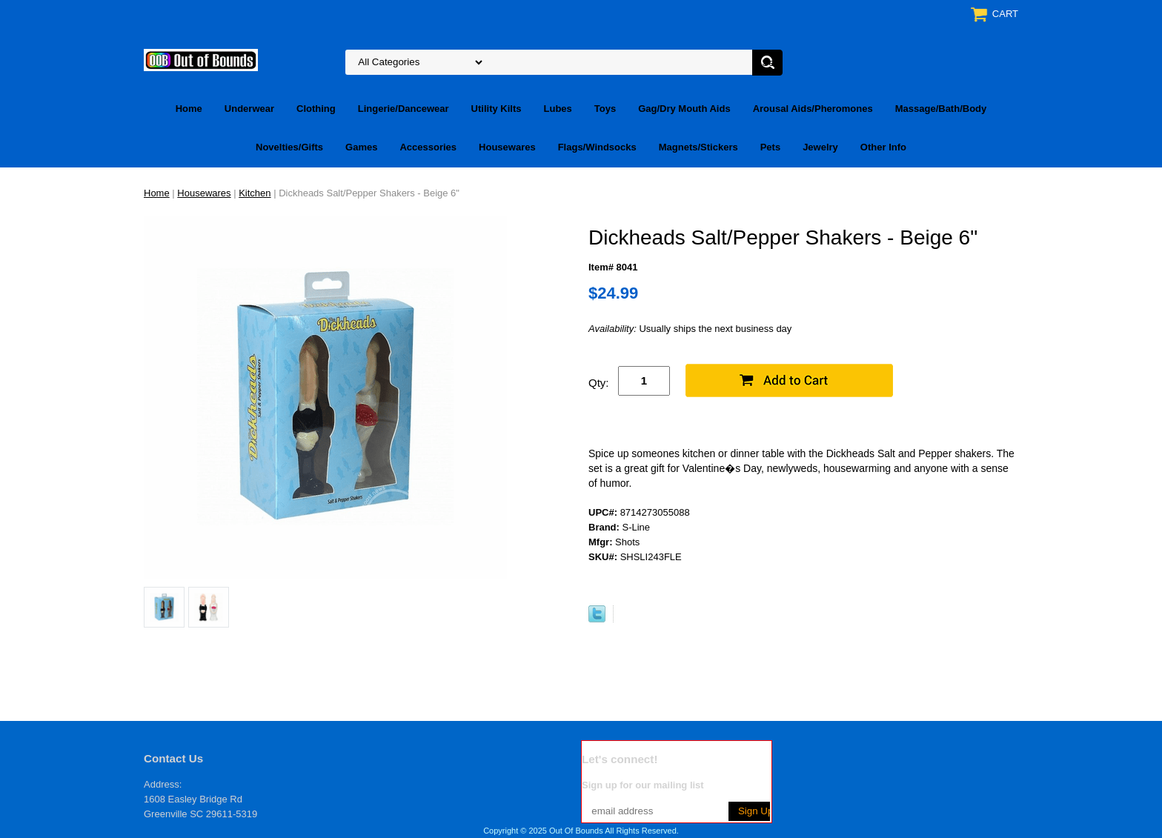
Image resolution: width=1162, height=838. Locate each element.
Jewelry (820, 147)
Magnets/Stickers (698, 147)
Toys (605, 108)
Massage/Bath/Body (941, 108)
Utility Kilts (496, 108)
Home (189, 108)
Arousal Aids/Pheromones (813, 108)
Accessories (427, 147)
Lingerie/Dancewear (403, 108)
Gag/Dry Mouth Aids (684, 108)
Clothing (316, 108)
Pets (770, 147)
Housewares (507, 147)
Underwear (249, 108)
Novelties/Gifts (289, 147)
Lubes (558, 108)
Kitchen (254, 193)
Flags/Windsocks (597, 147)
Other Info (883, 147)
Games (361, 147)
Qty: (598, 382)
